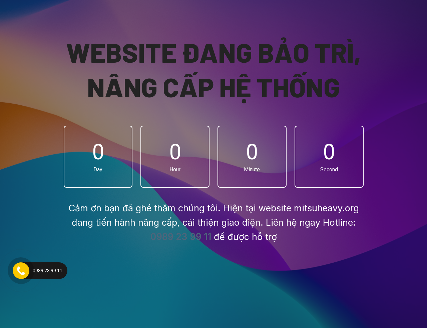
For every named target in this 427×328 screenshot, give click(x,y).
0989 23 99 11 (180, 236)
